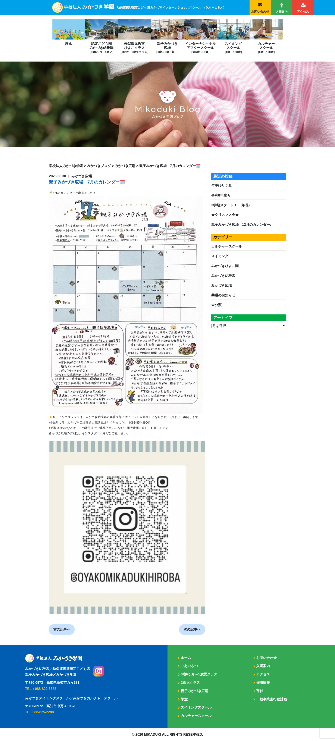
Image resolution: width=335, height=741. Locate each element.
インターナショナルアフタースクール (200, 48)
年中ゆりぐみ (221, 185)
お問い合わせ (260, 11)
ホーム (186, 658)
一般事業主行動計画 (271, 699)
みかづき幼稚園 (223, 275)
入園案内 (282, 11)
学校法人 (144, 7)
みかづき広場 (221, 285)
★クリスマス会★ (225, 215)
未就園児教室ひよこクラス (134, 48)
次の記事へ (192, 629)
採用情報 (263, 682)
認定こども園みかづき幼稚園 (101, 48)
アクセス (303, 11)
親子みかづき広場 (167, 48)
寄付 (259, 691)
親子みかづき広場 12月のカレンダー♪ (241, 224)
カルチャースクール (266, 48)
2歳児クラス (190, 682)
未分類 (216, 305)
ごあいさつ (189, 666)
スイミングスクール (233, 48)
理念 (68, 43)
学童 (184, 699)
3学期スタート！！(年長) (230, 205)
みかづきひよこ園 (225, 266)
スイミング (219, 256)
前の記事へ (61, 629)
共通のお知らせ (223, 295)
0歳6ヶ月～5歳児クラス (199, 674)
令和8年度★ (220, 195)
